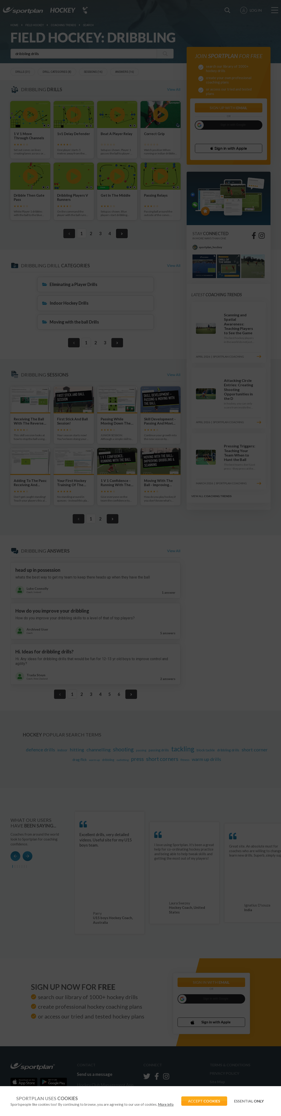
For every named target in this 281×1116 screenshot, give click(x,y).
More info (166, 1104)
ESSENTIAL (249, 1101)
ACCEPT (204, 1101)
